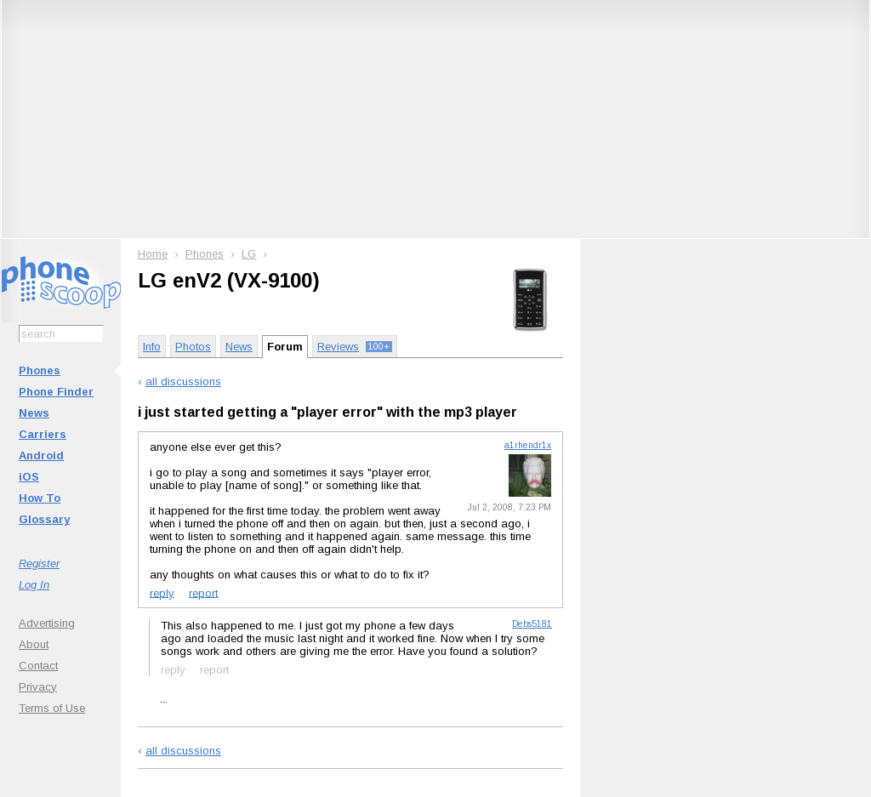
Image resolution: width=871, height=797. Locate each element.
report (203, 592)
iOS (29, 476)
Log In (34, 584)
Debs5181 (532, 624)
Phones (39, 370)
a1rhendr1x (527, 445)
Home (153, 254)
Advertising (47, 623)
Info (152, 346)
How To (39, 498)
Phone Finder (56, 391)
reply (162, 592)
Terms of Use (52, 708)
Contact (38, 665)
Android (41, 455)
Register (39, 563)
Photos (193, 346)
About (33, 644)
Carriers (42, 434)
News (34, 413)
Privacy (38, 686)
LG (249, 254)
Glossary (44, 519)
